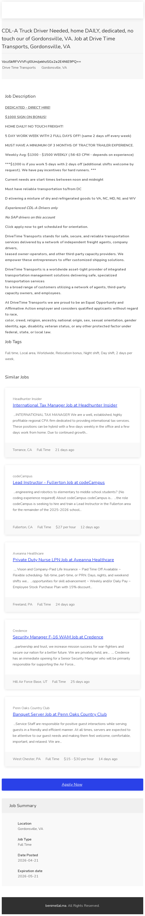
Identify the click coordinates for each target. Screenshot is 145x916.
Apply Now (72, 784)
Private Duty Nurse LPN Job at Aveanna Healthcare (63, 560)
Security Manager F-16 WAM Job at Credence (58, 637)
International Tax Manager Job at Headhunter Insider (65, 405)
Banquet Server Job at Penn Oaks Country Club (60, 714)
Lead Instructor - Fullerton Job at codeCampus (59, 482)
